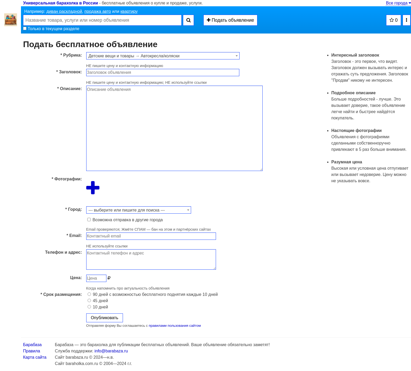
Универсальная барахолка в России (60, 3)
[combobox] (163, 55)
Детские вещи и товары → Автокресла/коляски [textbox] (134, 56)
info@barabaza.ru (111, 351)
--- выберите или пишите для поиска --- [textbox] (127, 210)
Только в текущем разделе (51, 28)
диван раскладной (64, 11)
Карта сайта (34, 357)
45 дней (98, 300)
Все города (398, 3)
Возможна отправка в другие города (125, 220)
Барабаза (32, 344)
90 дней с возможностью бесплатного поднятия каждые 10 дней (153, 294)
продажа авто (97, 11)
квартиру (129, 11)
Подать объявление (230, 20)
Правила (31, 351)
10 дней (98, 307)
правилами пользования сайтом (175, 326)
